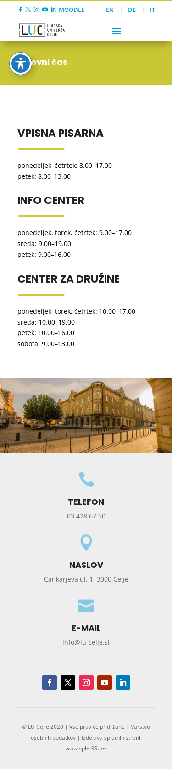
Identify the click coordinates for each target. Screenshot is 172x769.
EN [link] (110, 9)
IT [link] (152, 9)
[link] (20, 9)
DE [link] (132, 9)
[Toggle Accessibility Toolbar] (21, 53)
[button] (116, 30)
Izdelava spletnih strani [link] (111, 738)
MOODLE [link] (71, 9)
